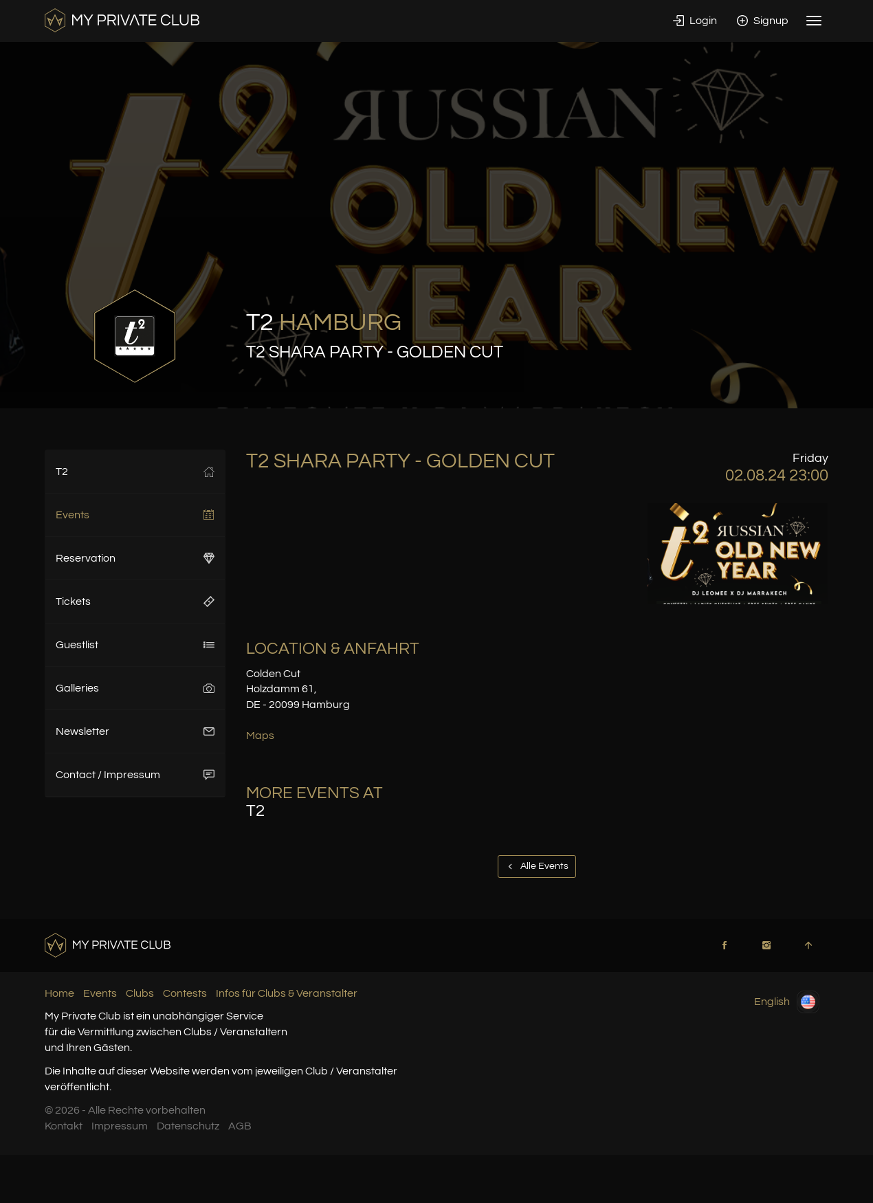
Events (135, 514)
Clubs (140, 993)
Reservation (135, 558)
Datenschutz (188, 1126)
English (786, 1002)
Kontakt (63, 1126)
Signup (762, 20)
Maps (260, 735)
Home (59, 993)
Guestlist (135, 644)
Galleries (135, 688)
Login (695, 20)
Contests (185, 993)
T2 (135, 471)
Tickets (135, 601)
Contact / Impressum (135, 774)
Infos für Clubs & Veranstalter (286, 993)
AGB (240, 1126)
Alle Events (536, 866)
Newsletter (135, 731)
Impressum (119, 1126)
